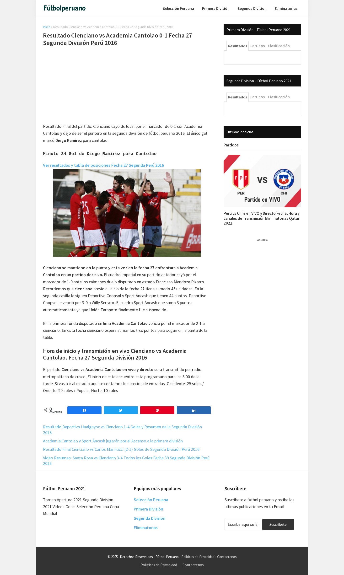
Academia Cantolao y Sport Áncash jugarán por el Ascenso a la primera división (113, 441)
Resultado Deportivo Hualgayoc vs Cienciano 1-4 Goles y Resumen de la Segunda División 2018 (122, 429)
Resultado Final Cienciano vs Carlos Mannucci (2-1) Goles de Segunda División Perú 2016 (121, 449)
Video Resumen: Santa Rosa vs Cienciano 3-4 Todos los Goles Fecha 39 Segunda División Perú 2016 (126, 460)
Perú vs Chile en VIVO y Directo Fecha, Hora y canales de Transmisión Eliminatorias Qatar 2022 (262, 218)
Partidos (231, 145)
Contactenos (227, 556)
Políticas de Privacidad (198, 556)
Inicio (46, 27)
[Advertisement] (127, 85)
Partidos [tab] (257, 45)
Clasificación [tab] (279, 45)
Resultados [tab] (237, 45)
